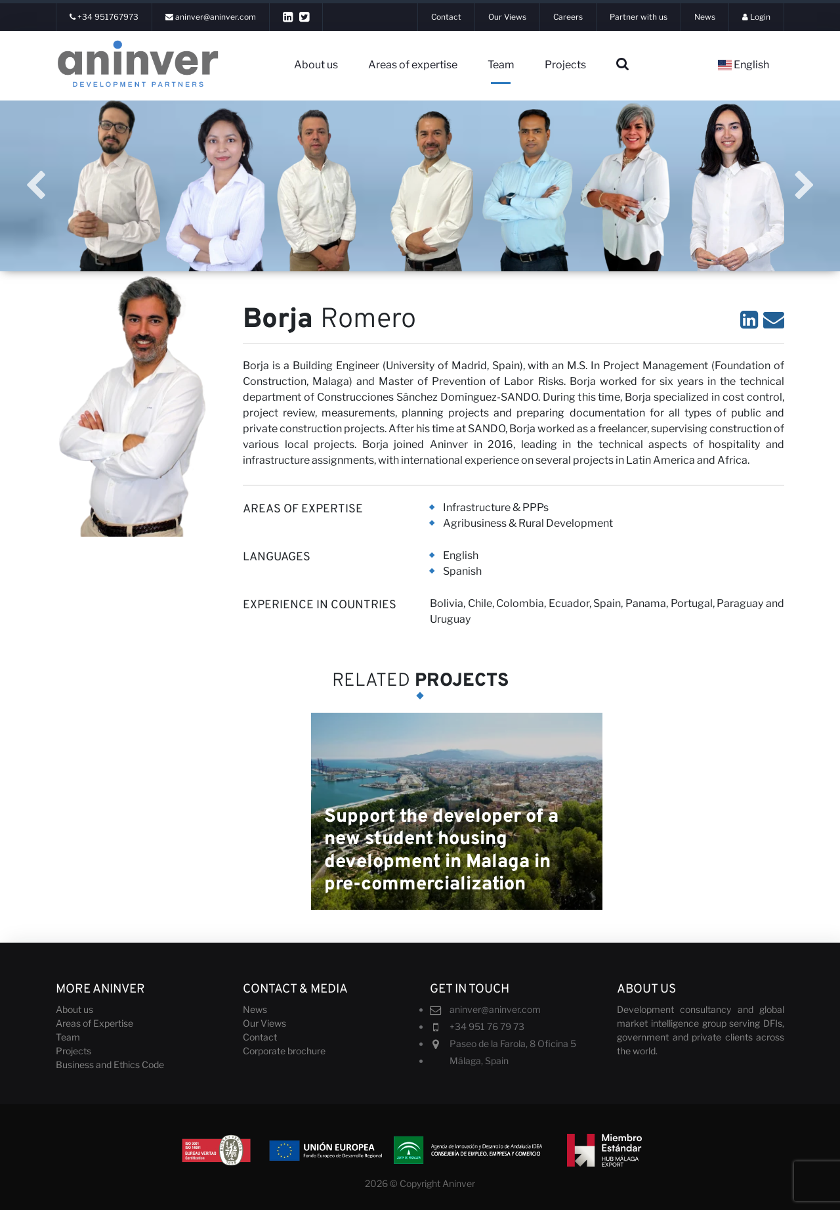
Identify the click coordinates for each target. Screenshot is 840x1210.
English (743, 64)
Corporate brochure (284, 1050)
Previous (35, 186)
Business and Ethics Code (110, 1064)
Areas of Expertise (94, 1023)
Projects (565, 64)
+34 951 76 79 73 (487, 1026)
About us (316, 64)
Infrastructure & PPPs (496, 507)
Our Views (264, 1023)
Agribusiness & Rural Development (528, 523)
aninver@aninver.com (495, 1009)
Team (501, 64)
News (255, 1009)
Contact (260, 1036)
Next (804, 186)
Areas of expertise (412, 64)
